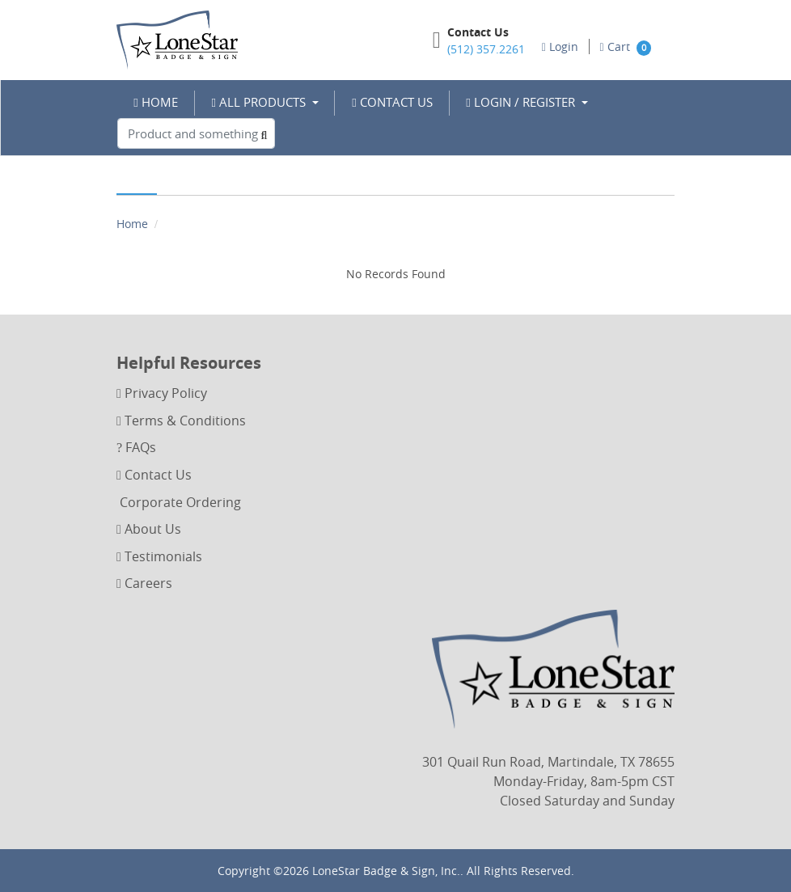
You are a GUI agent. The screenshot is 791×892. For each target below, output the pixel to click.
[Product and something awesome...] (196, 134)
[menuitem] (156, 102)
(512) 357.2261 (486, 49)
